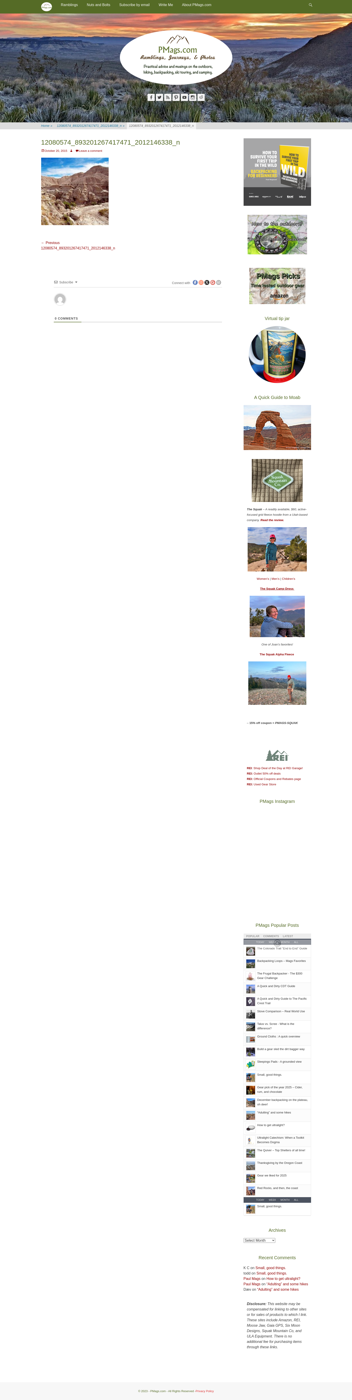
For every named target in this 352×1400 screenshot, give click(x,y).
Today (260, 1199)
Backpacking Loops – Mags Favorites (281, 961)
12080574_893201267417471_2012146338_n (91, 125)
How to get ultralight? (271, 1125)
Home (46, 125)
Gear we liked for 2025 (272, 1175)
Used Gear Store (261, 784)
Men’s (275, 578)
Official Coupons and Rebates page (274, 779)
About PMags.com (196, 5)
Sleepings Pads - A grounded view (279, 1061)
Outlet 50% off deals (264, 773)
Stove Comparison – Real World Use (281, 1011)
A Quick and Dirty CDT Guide (276, 986)
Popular (253, 936)
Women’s (263, 578)
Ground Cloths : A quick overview (278, 1036)
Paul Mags (252, 1279)
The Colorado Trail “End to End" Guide (282, 948)
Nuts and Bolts (98, 5)
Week (272, 1199)
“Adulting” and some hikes (274, 1112)
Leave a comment (90, 150)
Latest (288, 936)
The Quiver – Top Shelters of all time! (281, 1150)
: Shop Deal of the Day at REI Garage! (275, 768)
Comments (271, 936)
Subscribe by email (134, 5)
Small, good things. (269, 1074)
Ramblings (69, 5)
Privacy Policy (205, 1391)
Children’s (288, 578)
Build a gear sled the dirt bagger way (281, 1049)
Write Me (166, 5)
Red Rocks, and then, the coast (277, 1188)
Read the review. (272, 520)
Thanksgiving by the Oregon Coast (279, 1163)
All (296, 1199)
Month (284, 1199)
